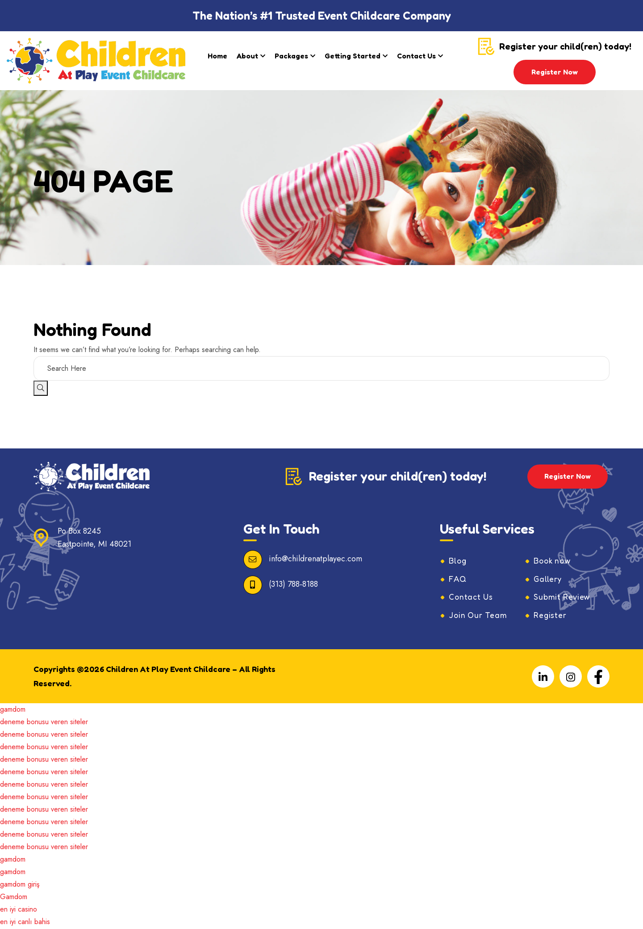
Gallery (548, 579)
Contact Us (416, 55)
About (247, 55)
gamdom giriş (19, 885)
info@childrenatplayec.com (315, 558)
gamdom (12, 710)
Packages (291, 55)
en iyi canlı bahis (25, 922)
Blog (458, 561)
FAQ (458, 579)
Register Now (554, 71)
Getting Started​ (352, 55)
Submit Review (563, 597)
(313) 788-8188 (293, 584)
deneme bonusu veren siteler (44, 722)
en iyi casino (18, 910)
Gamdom (13, 897)
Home (217, 55)
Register (550, 616)
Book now (553, 561)
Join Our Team (479, 616)
